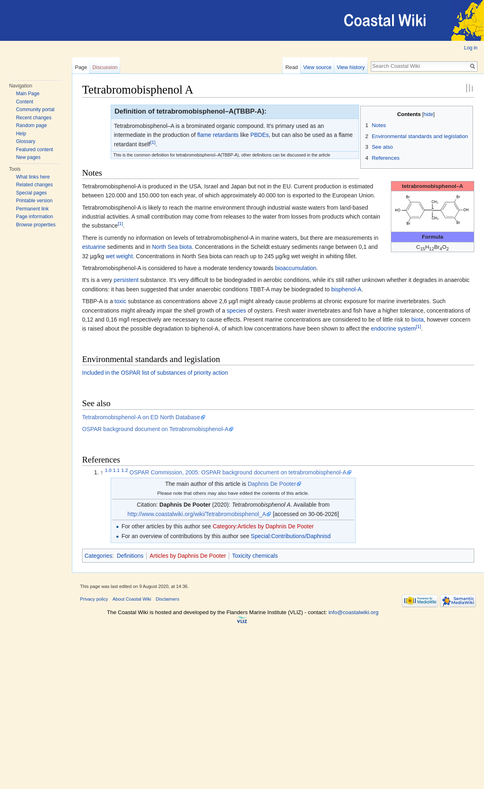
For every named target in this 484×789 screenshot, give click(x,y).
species (236, 310)
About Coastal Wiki (132, 599)
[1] (153, 142)
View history (351, 67)
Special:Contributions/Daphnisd (290, 536)
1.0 (108, 470)
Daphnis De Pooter (272, 484)
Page (81, 67)
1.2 (124, 470)
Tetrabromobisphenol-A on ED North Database (141, 417)
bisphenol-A (346, 289)
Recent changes (33, 118)
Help (21, 133)
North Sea (165, 247)
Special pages (31, 193)
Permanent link (32, 209)
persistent (126, 280)
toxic (120, 301)
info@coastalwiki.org (353, 612)
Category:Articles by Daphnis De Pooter (263, 526)
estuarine (94, 247)
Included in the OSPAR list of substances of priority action (155, 372)
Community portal (35, 109)
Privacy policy (94, 599)
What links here (33, 177)
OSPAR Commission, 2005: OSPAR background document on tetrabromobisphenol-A (237, 472)
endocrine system (393, 328)
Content (24, 102)
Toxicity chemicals (255, 555)
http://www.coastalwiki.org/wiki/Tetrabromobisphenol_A (196, 514)
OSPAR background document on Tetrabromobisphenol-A (155, 429)
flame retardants (218, 135)
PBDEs (259, 135)
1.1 (116, 470)
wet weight (119, 256)
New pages (28, 157)
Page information (34, 216)
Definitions (130, 555)
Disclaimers (167, 599)
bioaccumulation (295, 268)
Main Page (27, 93)
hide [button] (428, 114)
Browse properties (36, 225)
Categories (98, 555)
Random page (31, 125)
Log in (470, 48)
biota (185, 247)
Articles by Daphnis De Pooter (187, 555)
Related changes (34, 185)
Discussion (105, 67)
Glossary (25, 141)
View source (317, 67)
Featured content (34, 149)
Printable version (34, 200)
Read (291, 67)
